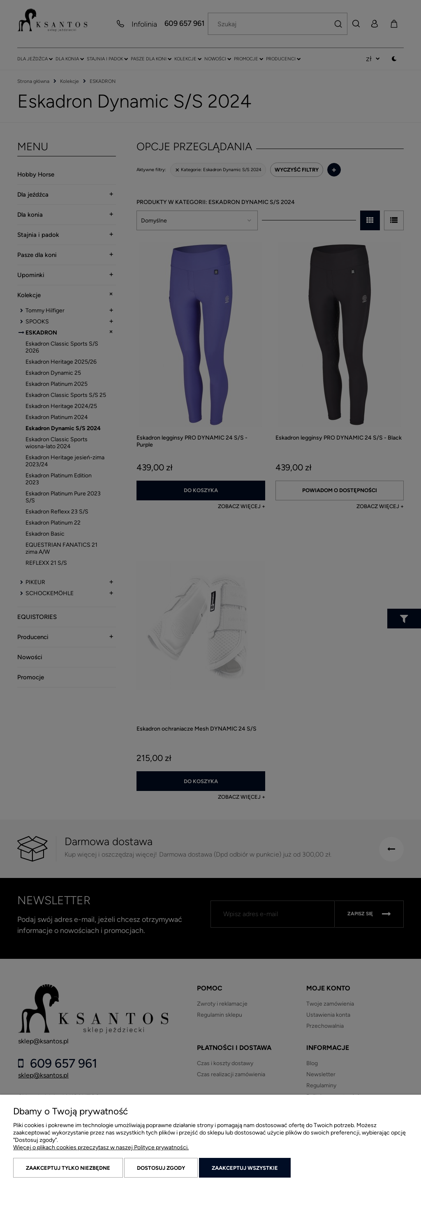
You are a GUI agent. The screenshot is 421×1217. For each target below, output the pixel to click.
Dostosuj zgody (161, 1168)
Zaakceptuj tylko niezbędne (68, 1168)
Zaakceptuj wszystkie (245, 1168)
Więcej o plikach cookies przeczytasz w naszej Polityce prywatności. (101, 1147)
